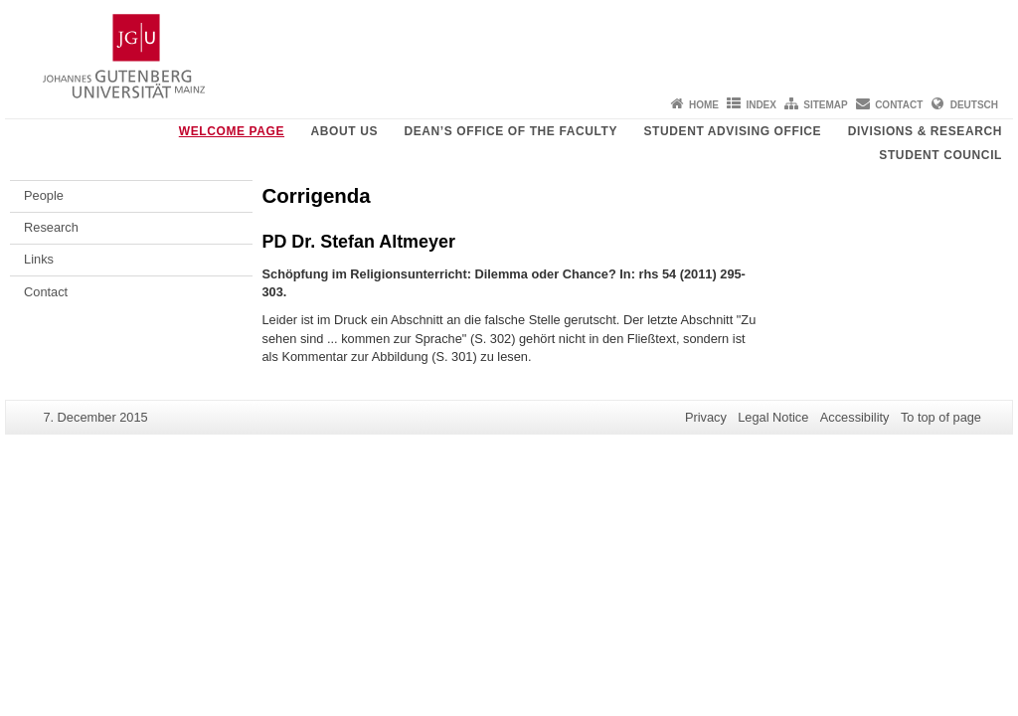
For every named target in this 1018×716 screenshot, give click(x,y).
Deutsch (974, 104)
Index (761, 104)
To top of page (941, 417)
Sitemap (825, 104)
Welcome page (231, 131)
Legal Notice (773, 417)
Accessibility (855, 417)
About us (344, 131)
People (44, 195)
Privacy (706, 417)
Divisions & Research (925, 131)
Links (39, 259)
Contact (899, 104)
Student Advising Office (732, 131)
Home (704, 104)
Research (51, 227)
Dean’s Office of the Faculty (510, 131)
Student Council (940, 155)
